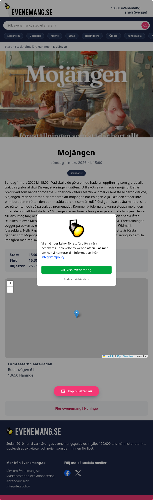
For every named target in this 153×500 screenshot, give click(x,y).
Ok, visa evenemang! (76, 270)
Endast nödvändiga (76, 279)
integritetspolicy (52, 257)
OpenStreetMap (125, 356)
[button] (76, 314)
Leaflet (108, 356)
